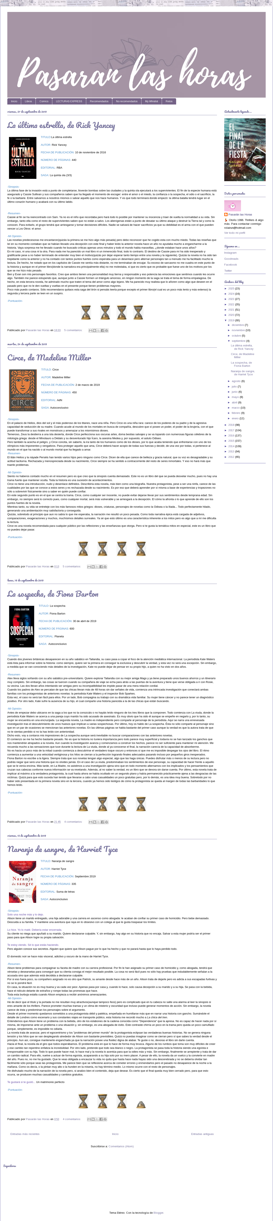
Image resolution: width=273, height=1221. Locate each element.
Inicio (14, 101)
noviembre (239, 330)
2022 (231, 304)
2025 (231, 288)
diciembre (238, 325)
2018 (231, 424)
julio (235, 386)
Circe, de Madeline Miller (49, 357)
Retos (169, 101)
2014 (231, 446)
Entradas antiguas (202, 1134)
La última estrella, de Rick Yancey (61, 124)
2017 (231, 430)
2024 (231, 293)
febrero (236, 412)
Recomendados (99, 101)
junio (235, 391)
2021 (231, 309)
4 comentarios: (73, 821)
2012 (231, 456)
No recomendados (126, 101)
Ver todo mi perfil (234, 232)
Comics (44, 101)
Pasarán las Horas (240, 214)
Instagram (230, 252)
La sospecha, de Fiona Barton (52, 593)
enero (236, 418)
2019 (231, 320)
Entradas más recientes (25, 1134)
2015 (231, 440)
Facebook (230, 264)
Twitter (228, 270)
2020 (231, 314)
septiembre (239, 340)
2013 (231, 451)
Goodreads (231, 258)
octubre (237, 335)
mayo (236, 397)
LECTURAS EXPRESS (69, 101)
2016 (231, 435)
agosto (236, 381)
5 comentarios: (73, 330)
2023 (231, 299)
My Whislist (151, 101)
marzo (236, 407)
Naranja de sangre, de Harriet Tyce (62, 848)
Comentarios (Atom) (121, 1146)
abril (235, 402)
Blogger (158, 1212)
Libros (28, 101)
